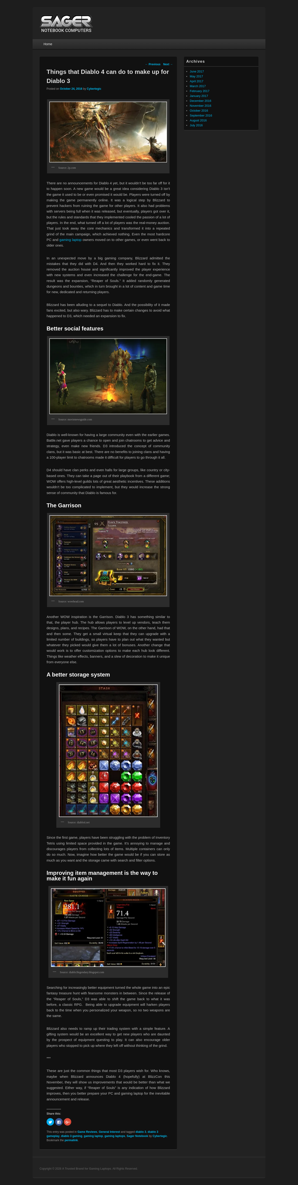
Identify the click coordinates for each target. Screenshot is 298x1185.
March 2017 (198, 86)
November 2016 (200, 105)
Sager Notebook (137, 1136)
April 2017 (196, 81)
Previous (152, 64)
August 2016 (198, 120)
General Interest (109, 1131)
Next (168, 64)
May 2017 (196, 76)
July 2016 (196, 125)
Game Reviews (87, 1131)
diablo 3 (140, 1131)
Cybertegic (94, 88)
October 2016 (199, 110)
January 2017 (199, 96)
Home (48, 44)
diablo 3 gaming (71, 1136)
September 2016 (201, 115)
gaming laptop (70, 240)
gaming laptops (115, 1136)
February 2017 (200, 91)
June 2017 (197, 71)
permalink (71, 1140)
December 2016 (200, 101)
